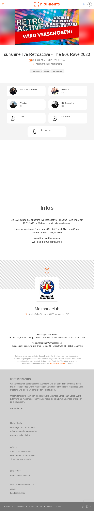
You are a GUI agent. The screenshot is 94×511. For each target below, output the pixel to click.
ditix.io (13, 489)
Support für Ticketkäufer (21, 451)
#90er (46, 71)
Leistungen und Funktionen (22, 427)
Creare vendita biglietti (20, 435)
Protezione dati (36, 506)
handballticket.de (17, 493)
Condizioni (20, 506)
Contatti (6, 506)
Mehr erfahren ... (17, 408)
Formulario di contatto (20, 475)
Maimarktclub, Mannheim (47, 64)
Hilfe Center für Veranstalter (22, 455)
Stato (49, 506)
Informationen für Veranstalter (23, 431)
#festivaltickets (57, 71)
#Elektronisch (36, 71)
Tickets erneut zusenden (21, 459)
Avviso (59, 506)
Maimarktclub (47, 309)
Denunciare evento (57, 364)
